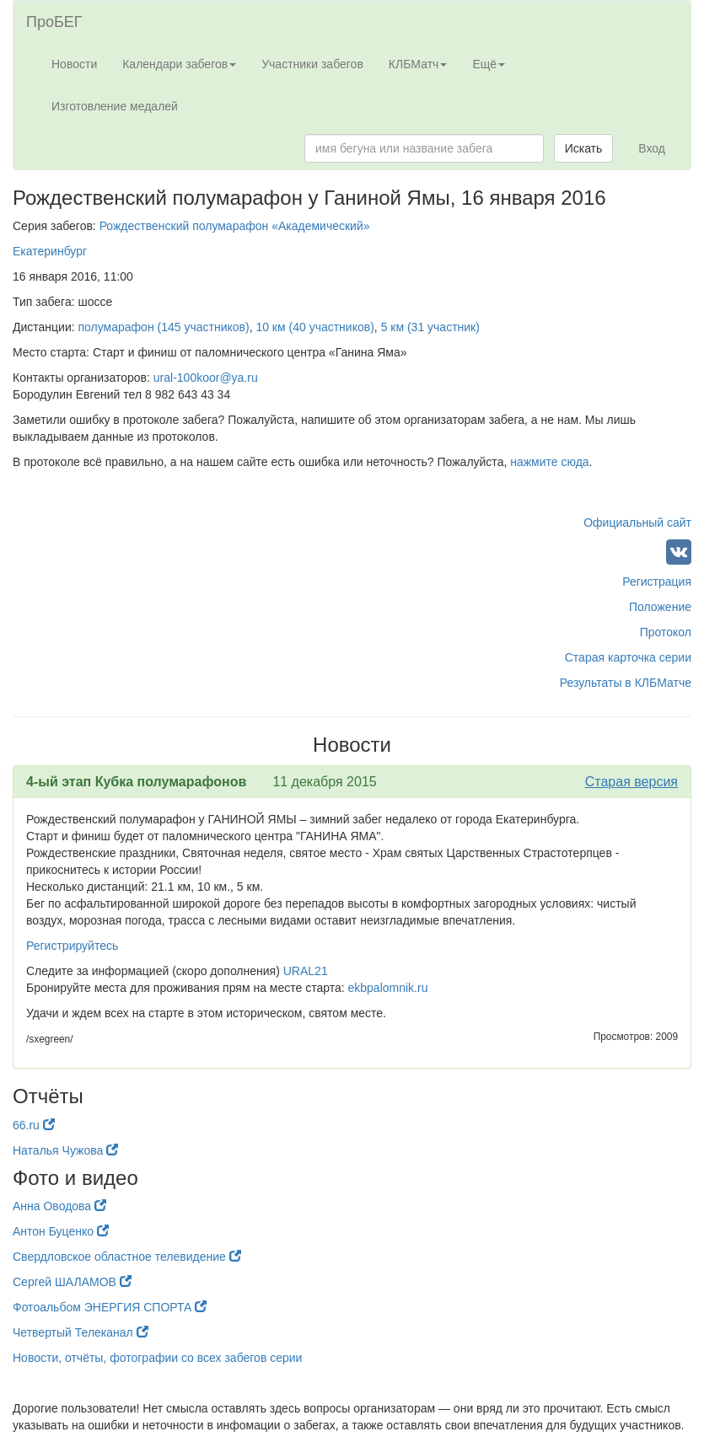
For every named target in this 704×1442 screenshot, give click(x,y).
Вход (651, 148)
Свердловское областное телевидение (127, 1256)
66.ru (34, 1125)
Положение (660, 607)
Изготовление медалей (114, 106)
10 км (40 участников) (314, 327)
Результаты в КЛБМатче (625, 682)
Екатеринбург (50, 251)
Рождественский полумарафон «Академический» (234, 226)
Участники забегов (312, 64)
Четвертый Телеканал (80, 1332)
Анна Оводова (59, 1206)
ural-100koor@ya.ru (205, 377)
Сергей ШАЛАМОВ (72, 1282)
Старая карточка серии (628, 657)
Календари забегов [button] (179, 64)
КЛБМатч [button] (418, 64)
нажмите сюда (549, 462)
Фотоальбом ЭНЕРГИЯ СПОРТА (110, 1307)
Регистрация (656, 581)
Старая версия (631, 782)
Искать (584, 148)
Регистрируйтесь (72, 945)
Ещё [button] (488, 64)
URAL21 (305, 971)
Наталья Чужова (65, 1150)
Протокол (665, 632)
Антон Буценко (61, 1231)
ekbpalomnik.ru (388, 987)
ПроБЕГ (54, 21)
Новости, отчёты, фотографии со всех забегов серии (157, 1357)
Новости (74, 64)
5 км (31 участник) (430, 327)
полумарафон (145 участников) (164, 327)
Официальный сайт (637, 522)
